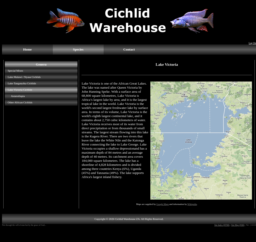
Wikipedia (192, 204)
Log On (252, 43)
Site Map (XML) (238, 225)
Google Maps (162, 204)
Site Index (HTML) (222, 225)
